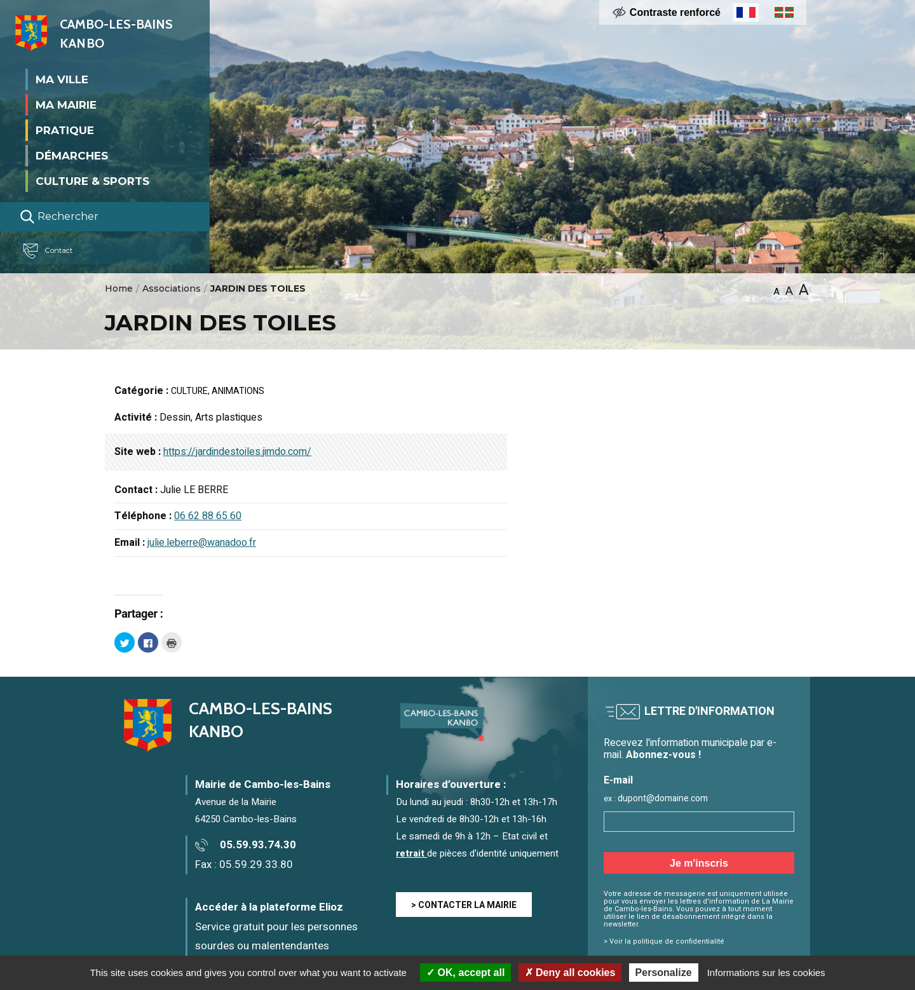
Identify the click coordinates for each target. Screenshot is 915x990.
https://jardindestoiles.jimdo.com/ (237, 451)
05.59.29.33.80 (256, 864)
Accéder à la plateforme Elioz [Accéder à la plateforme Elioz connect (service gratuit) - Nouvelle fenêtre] (269, 907)
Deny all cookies (570, 972)
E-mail (618, 780)
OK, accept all (465, 972)
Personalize (663, 972)
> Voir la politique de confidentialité (664, 941)
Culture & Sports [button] (92, 180)
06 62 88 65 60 (207, 516)
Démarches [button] (72, 155)
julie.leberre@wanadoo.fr (201, 542)
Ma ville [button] (62, 78)
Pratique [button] (65, 129)
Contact (53, 251)
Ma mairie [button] (66, 104)
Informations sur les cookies (766, 972)
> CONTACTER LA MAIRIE (464, 905)
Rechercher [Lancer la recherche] (59, 216)
